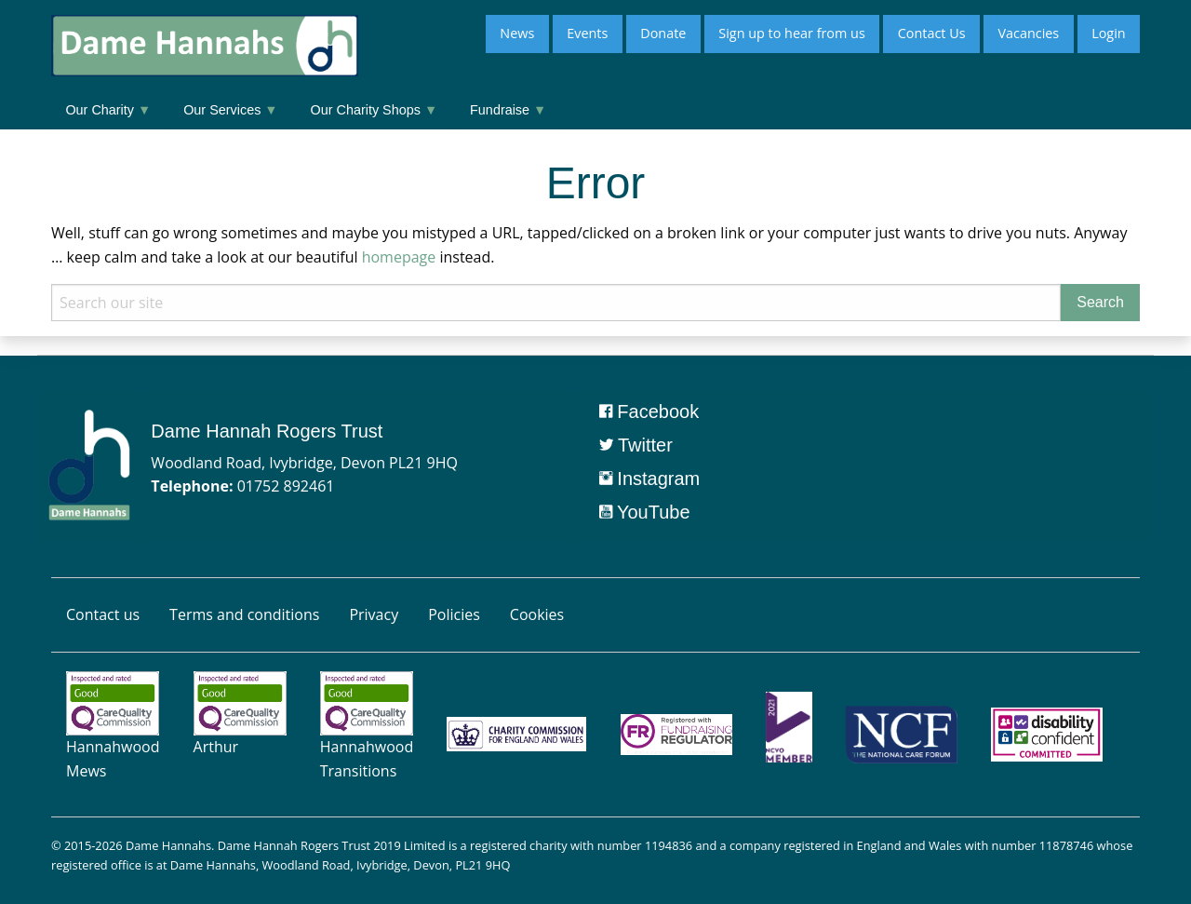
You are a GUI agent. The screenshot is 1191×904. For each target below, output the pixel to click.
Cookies (537, 614)
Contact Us (932, 33)
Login (1108, 33)
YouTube (644, 512)
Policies (454, 614)
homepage (399, 257)
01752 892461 (286, 486)
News (517, 33)
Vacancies (1028, 33)
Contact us (103, 614)
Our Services (230, 109)
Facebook (649, 411)
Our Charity (108, 109)
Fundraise (508, 109)
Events (587, 33)
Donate (663, 33)
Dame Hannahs (168, 845)
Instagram (649, 478)
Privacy (373, 614)
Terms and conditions (244, 614)
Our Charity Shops (374, 109)
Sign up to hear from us (791, 33)
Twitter (636, 445)
